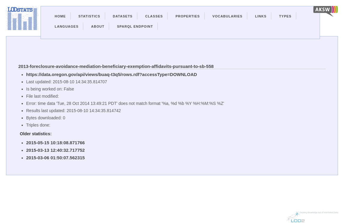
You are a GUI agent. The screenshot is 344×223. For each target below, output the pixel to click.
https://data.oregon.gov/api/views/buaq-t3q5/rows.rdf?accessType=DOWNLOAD (111, 74)
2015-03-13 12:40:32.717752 (55, 150)
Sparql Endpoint (135, 26)
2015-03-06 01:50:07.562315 (55, 157)
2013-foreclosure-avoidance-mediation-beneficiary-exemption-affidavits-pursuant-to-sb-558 (116, 66)
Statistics (89, 16)
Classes (154, 16)
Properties (187, 16)
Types (285, 16)
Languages (66, 26)
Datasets (123, 16)
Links (260, 16)
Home (60, 16)
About (97, 26)
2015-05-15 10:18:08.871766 (55, 142)
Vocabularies (227, 16)
